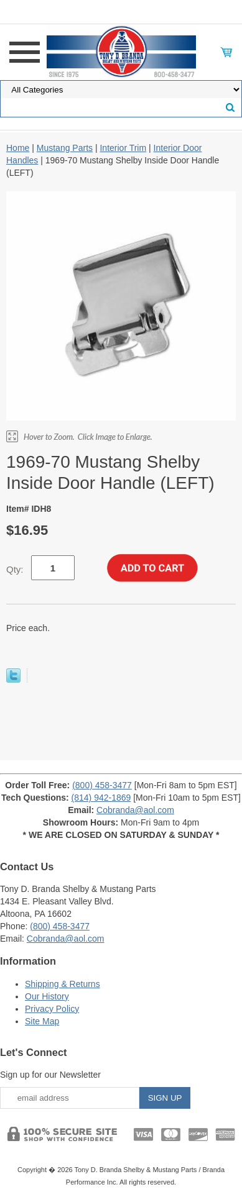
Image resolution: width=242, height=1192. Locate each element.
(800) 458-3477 (102, 785)
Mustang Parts (65, 148)
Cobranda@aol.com (135, 810)
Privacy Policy (52, 1009)
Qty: (15, 569)
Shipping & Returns (62, 984)
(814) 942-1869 (101, 798)
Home (17, 148)
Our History (47, 996)
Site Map (42, 1021)
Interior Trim (123, 148)
